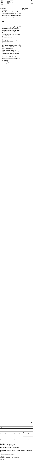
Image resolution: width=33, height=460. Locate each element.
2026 (24, 432)
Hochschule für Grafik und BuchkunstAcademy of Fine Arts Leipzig (10, 2)
